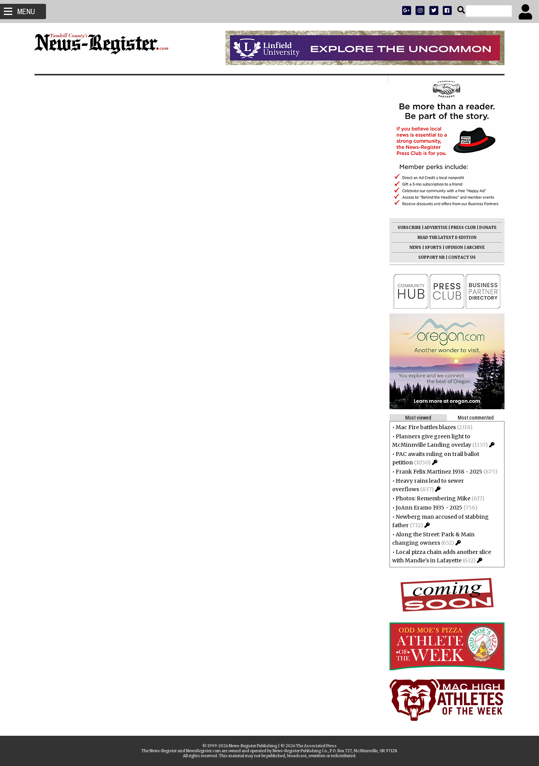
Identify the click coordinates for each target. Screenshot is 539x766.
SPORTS (432, 247)
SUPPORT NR (430, 257)
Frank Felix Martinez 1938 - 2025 (437, 471)
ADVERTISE (434, 227)
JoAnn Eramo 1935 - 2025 (427, 507)
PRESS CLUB (462, 227)
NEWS (414, 247)
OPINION (453, 247)
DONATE (486, 227)
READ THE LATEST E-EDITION (445, 237)
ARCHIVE (474, 247)
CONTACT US (461, 257)
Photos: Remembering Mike (431, 498)
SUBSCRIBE (408, 227)
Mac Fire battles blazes (424, 427)
